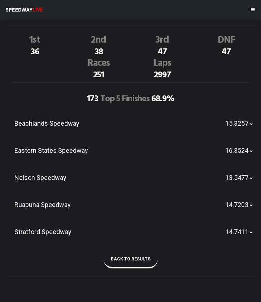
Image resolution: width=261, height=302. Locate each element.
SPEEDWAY (24, 10)
